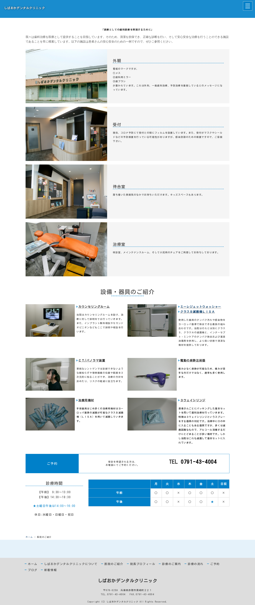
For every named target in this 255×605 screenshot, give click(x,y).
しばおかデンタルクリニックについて (71, 563)
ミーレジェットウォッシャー (200, 306)
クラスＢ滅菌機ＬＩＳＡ (197, 311)
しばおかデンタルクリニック (24, 8)
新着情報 (50, 570)
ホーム (29, 537)
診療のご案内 (171, 563)
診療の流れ (195, 563)
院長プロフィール (142, 563)
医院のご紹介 (113, 563)
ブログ (32, 570)
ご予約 (215, 563)
